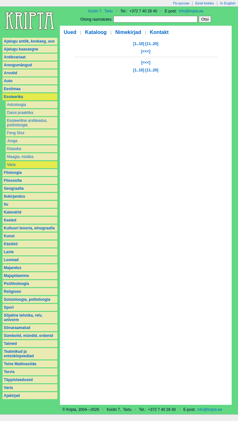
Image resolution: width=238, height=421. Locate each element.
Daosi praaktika (20, 112)
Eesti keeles (204, 3)
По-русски (181, 3)
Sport (9, 307)
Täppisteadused (18, 380)
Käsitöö (11, 244)
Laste (9, 252)
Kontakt (159, 32)
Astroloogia (16, 104)
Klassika (14, 149)
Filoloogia (13, 172)
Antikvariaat (15, 57)
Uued (70, 32)
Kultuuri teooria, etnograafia (29, 228)
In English (227, 3)
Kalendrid (12, 212)
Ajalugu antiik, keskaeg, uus (29, 41)
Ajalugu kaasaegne (21, 49)
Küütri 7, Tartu (100, 11)
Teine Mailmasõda (20, 364)
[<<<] (145, 51)
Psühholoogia (16, 283)
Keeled (10, 220)
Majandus (12, 268)
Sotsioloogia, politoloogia (27, 299)
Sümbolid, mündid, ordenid (28, 335)
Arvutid (10, 73)
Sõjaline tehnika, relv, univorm (23, 317)
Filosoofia (13, 180)
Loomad (11, 260)
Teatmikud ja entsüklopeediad (19, 353)
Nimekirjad (128, 32)
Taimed (10, 343)
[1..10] (138, 44)
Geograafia (14, 188)
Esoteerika (13, 97)
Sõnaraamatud (17, 328)
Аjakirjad (12, 395)
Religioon (12, 291)
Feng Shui (15, 133)
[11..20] (151, 44)
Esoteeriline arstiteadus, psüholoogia (27, 122)
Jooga (12, 141)
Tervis (9, 372)
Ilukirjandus (14, 196)
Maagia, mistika (20, 157)
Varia (11, 164)
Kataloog (95, 32)
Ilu (6, 204)
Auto (8, 81)
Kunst (9, 236)
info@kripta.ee (191, 11)
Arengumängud (18, 65)
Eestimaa (12, 89)
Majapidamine (16, 275)
